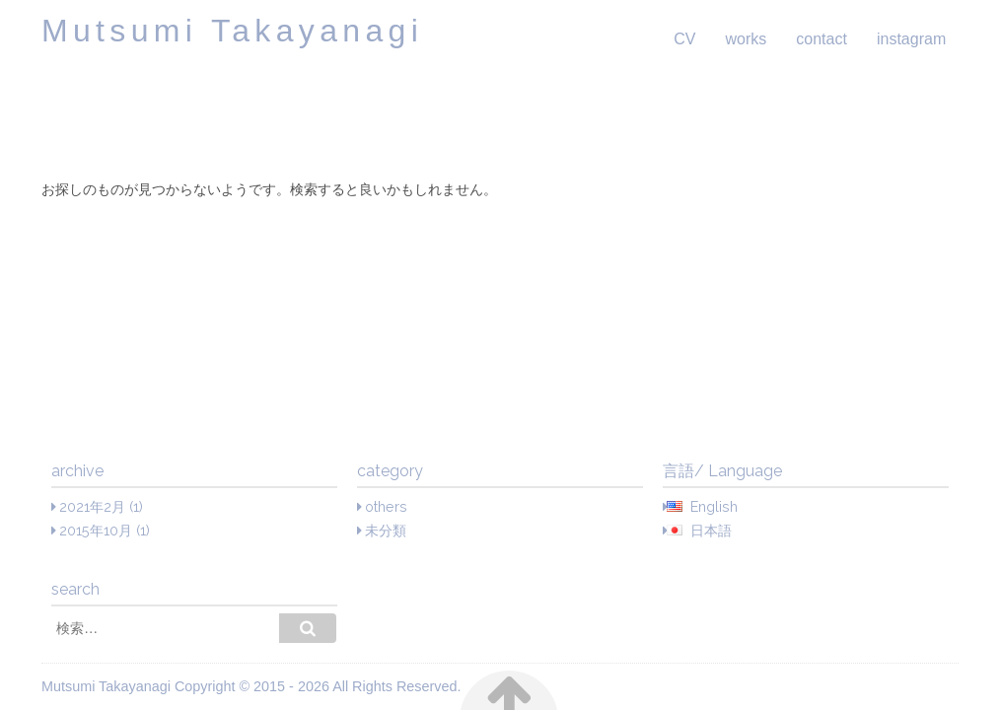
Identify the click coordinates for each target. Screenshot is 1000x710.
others (386, 506)
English (714, 506)
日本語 (711, 530)
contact (821, 39)
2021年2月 (92, 506)
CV (684, 39)
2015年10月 (95, 530)
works (745, 39)
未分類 (385, 530)
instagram (911, 39)
